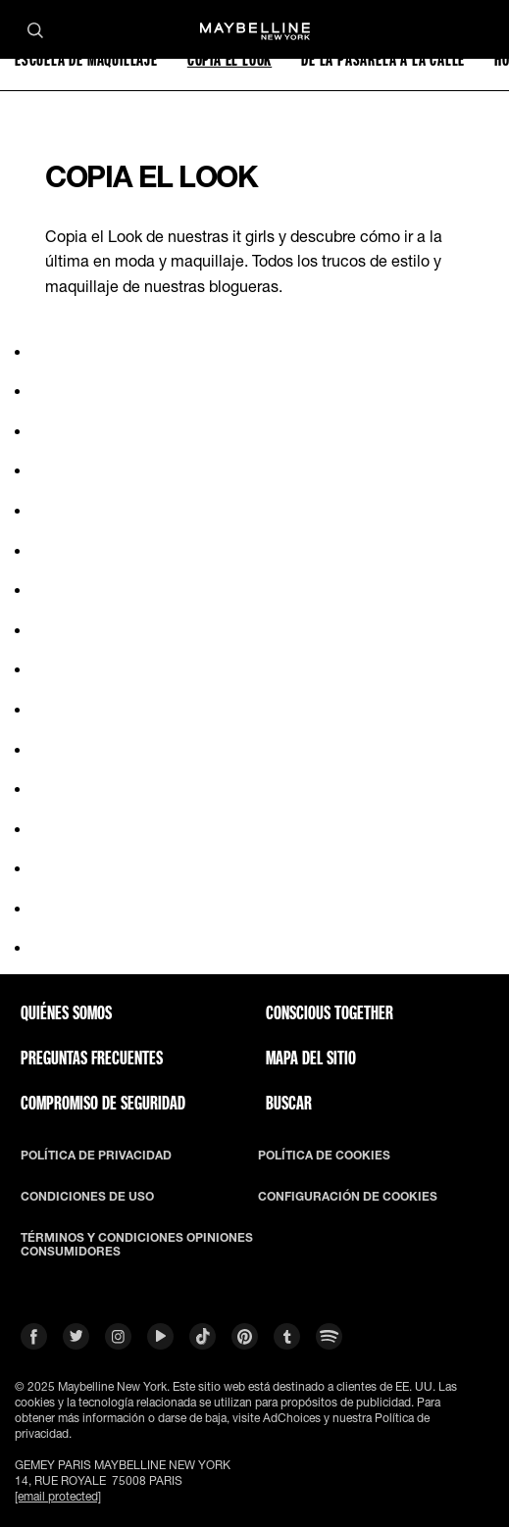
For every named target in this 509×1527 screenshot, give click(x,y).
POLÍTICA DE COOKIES (324, 1155)
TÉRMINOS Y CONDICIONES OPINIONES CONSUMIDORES (137, 1244)
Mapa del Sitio (311, 1057)
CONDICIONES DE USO (87, 1197)
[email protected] (58, 1496)
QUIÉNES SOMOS (66, 1012)
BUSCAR (289, 1102)
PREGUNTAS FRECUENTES (92, 1057)
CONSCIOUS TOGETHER (329, 1012)
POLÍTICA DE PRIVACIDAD (96, 1155)
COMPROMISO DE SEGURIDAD (103, 1102)
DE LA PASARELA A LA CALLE (383, 59)
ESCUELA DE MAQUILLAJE (86, 59)
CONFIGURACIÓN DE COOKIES (347, 1197)
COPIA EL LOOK (229, 59)
